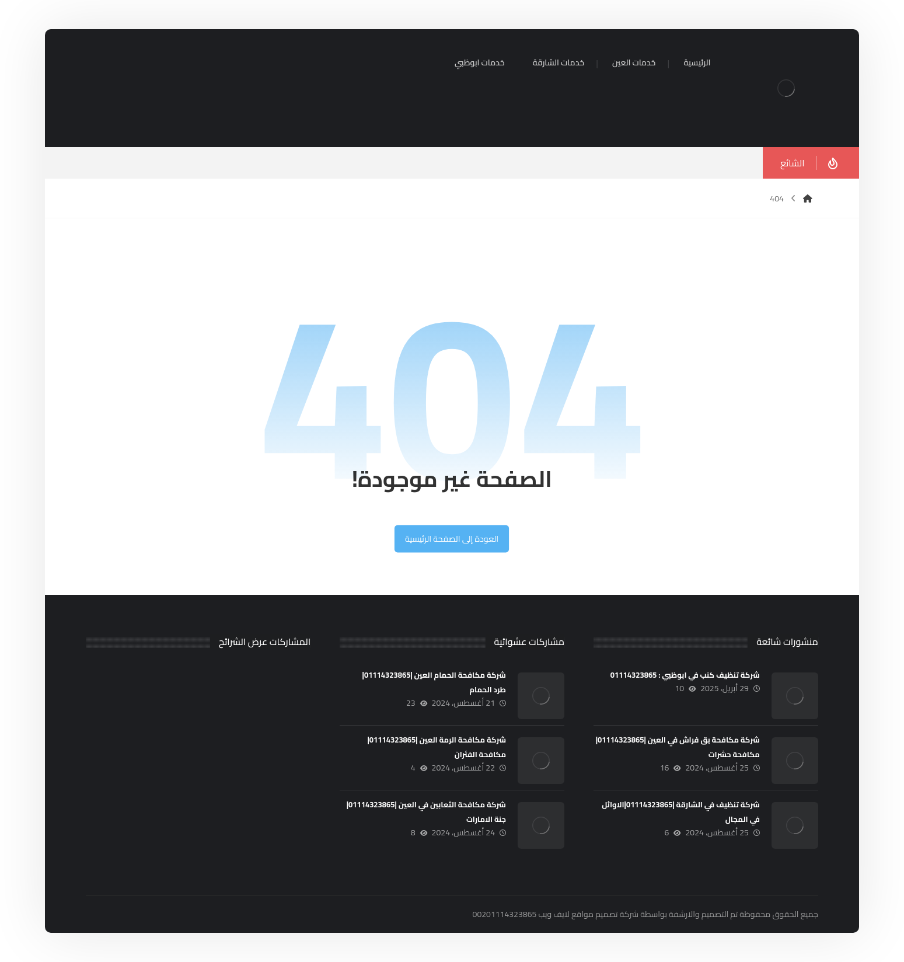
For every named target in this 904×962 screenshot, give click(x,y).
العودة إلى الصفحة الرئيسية (451, 538)
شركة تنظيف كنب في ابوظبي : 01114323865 (685, 675)
